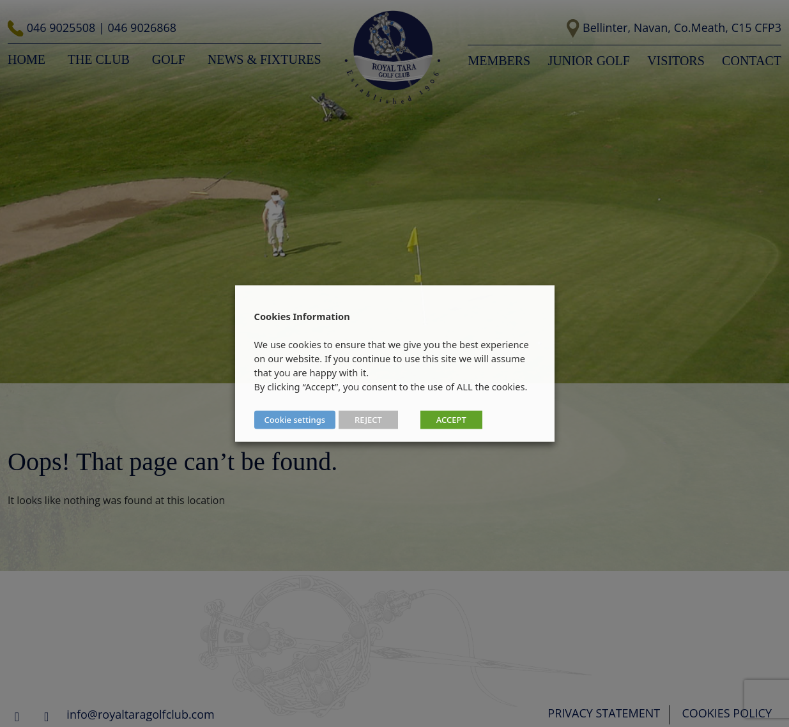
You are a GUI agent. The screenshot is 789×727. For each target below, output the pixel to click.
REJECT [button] (368, 419)
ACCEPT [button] (451, 419)
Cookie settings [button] (295, 419)
